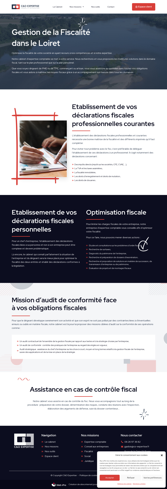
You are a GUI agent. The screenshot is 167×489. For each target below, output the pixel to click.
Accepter (109, 477)
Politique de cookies (124, 484)
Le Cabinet (57, 7)
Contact (110, 7)
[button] (161, 455)
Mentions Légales (139, 484)
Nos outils (95, 7)
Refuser (131, 477)
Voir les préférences (153, 477)
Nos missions (77, 7)
